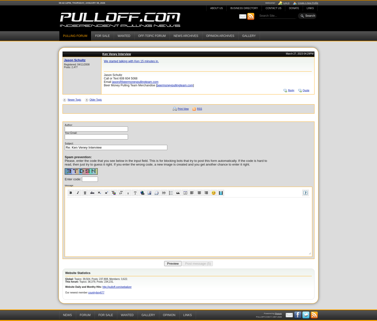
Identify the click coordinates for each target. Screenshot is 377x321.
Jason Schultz (74, 60)
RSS (199, 108)
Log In (286, 3)
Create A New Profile (308, 3)
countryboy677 (96, 292)
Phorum (278, 313)
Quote (306, 90)
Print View (183, 108)
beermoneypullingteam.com (175, 85)
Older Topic (96, 99)
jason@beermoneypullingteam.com (135, 82)
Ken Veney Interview (116, 54)
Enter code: (73, 179)
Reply (291, 90)
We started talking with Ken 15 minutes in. (131, 61)
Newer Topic (74, 99)
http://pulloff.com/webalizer (117, 287)
